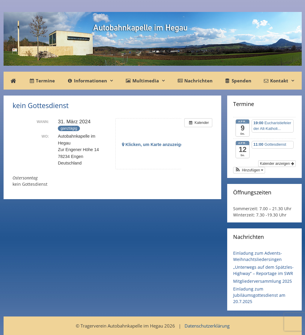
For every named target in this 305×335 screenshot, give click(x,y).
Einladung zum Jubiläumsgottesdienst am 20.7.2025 (259, 295)
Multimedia (148, 81)
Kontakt (282, 81)
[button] (249, 170)
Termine (42, 81)
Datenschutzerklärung (207, 326)
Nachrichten (195, 81)
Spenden (238, 81)
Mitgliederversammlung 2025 (262, 281)
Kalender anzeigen (277, 164)
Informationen (93, 81)
